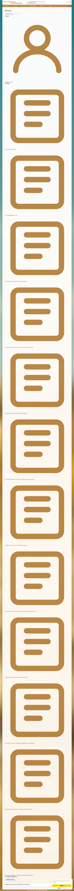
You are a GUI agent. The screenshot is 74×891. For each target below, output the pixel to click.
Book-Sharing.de (9, 1)
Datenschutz (44, 890)
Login (67, 1)
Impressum (38, 890)
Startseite (6, 5)
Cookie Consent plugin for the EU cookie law (61, 888)
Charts (15, 5)
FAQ (50, 5)
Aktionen (42, 5)
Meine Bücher (24, 5)
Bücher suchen (10, 879)
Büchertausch (33, 5)
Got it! (61, 885)
